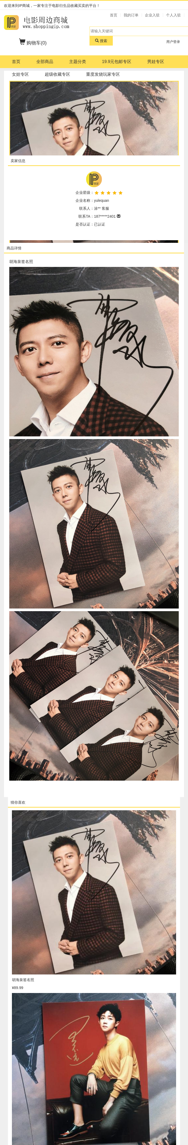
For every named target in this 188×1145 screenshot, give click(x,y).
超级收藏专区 (57, 74)
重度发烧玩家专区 (103, 74)
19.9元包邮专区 (116, 61)
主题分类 (77, 61)
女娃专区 (20, 74)
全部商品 (44, 61)
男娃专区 (155, 61)
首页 (16, 61)
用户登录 (173, 42)
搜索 (101, 41)
